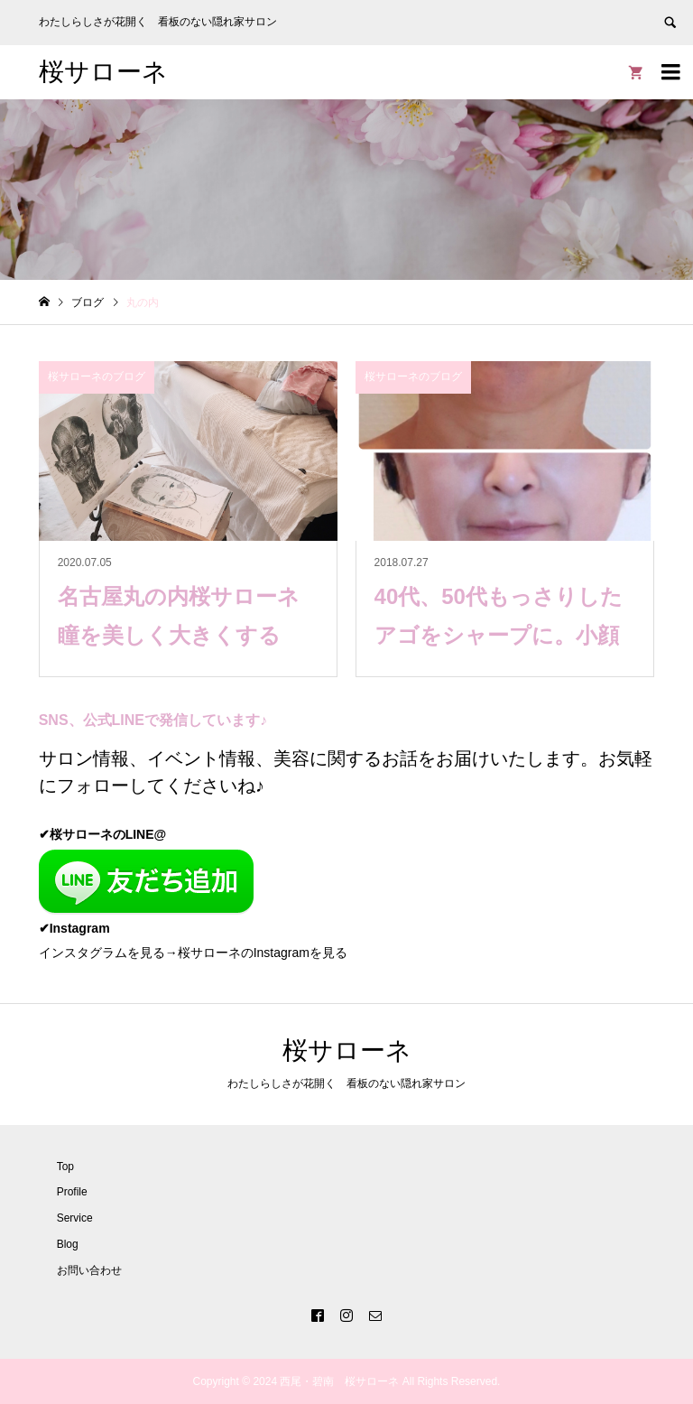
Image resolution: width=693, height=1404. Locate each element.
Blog (68, 1244)
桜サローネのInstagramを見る (262, 952)
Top (65, 1166)
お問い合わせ (89, 1270)
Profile (72, 1191)
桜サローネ (103, 72)
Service (75, 1218)
